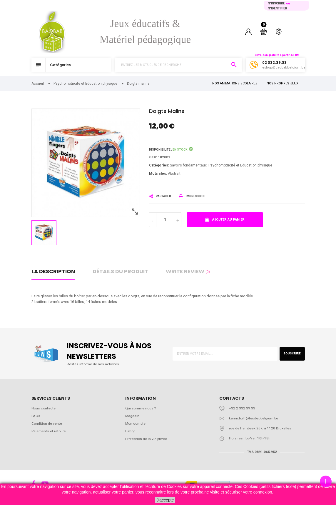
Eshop (130, 434)
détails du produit (120, 271)
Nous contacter (44, 410)
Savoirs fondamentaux (188, 166)
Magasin (132, 418)
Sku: (153, 158)
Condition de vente (47, 426)
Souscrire (290, 354)
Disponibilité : (160, 149)
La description (53, 271)
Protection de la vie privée (146, 442)
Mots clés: (158, 175)
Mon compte (136, 426)
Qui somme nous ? (141, 410)
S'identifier (277, 8)
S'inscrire (276, 3)
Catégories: (159, 166)
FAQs (36, 418)
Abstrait (174, 175)
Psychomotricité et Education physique (240, 166)
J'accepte (165, 500)
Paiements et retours (48, 434)
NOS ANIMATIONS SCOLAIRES (235, 84)
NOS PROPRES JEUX (282, 84)
